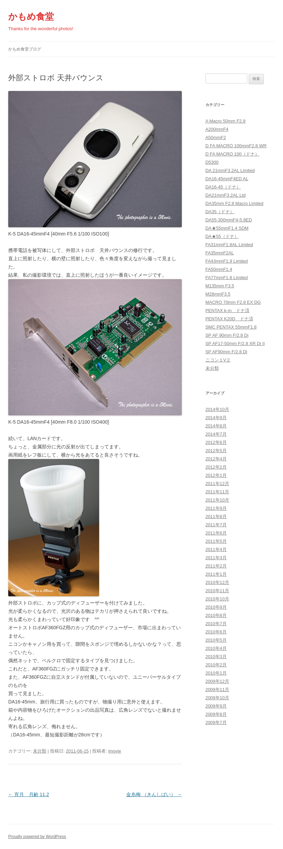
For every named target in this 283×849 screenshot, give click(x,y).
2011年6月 (216, 533)
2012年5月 (216, 450)
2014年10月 (217, 409)
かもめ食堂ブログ (24, 49)
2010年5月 (216, 640)
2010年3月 (216, 656)
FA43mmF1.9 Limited (226, 261)
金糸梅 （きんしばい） (154, 794)
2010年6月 (216, 631)
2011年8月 (216, 516)
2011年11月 (217, 491)
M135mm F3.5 (219, 285)
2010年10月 (217, 598)
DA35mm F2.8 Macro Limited (234, 203)
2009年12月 (217, 681)
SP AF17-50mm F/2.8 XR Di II (235, 343)
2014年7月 (216, 434)
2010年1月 (216, 673)
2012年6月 (216, 442)
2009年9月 (216, 706)
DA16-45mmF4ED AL (226, 178)
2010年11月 (217, 590)
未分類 (39, 751)
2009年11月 (217, 689)
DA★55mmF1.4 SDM (227, 228)
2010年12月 (217, 582)
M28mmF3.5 (218, 294)
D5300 (212, 162)
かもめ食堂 (31, 16)
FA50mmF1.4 (218, 269)
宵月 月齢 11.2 (28, 794)
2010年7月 (216, 623)
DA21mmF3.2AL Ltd (225, 195)
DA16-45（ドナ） (223, 187)
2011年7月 (216, 524)
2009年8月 (216, 714)
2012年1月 (216, 475)
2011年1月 (216, 574)
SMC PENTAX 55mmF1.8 (231, 327)
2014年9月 (216, 417)
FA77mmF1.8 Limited (226, 277)
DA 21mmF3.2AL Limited (230, 170)
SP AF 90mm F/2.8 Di (226, 335)
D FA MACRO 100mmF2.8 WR (236, 145)
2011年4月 (216, 549)
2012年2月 (216, 467)
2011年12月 (217, 483)
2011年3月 (216, 557)
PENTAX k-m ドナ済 (227, 310)
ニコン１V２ (218, 360)
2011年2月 (216, 566)
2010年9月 (216, 607)
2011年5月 (216, 541)
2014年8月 (216, 425)
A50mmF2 (215, 137)
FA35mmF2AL (219, 252)
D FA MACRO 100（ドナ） (232, 154)
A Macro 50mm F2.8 (225, 121)
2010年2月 (216, 664)
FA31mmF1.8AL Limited (229, 244)
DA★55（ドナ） (222, 236)
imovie (114, 751)
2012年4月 (216, 458)
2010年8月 (216, 615)
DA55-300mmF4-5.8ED (228, 219)
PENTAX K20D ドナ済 (229, 318)
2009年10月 (217, 697)
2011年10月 (217, 500)
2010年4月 (216, 648)
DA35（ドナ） (220, 211)
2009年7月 (216, 722)
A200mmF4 (216, 129)
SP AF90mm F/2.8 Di (226, 351)
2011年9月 (216, 508)
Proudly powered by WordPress (37, 836)
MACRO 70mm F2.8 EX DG (233, 302)
